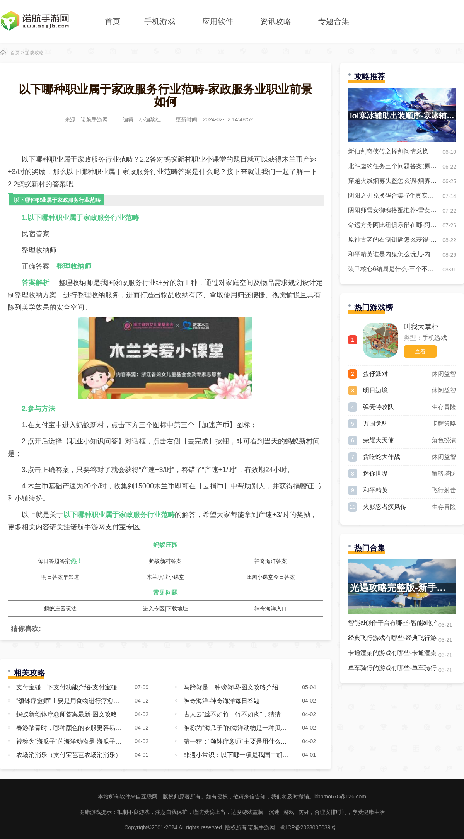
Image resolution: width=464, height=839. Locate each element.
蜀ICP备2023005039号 (308, 827)
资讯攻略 (275, 21)
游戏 (288, 812)
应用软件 (217, 21)
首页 (112, 21)
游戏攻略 (34, 52)
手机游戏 (159, 21)
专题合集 (333, 21)
